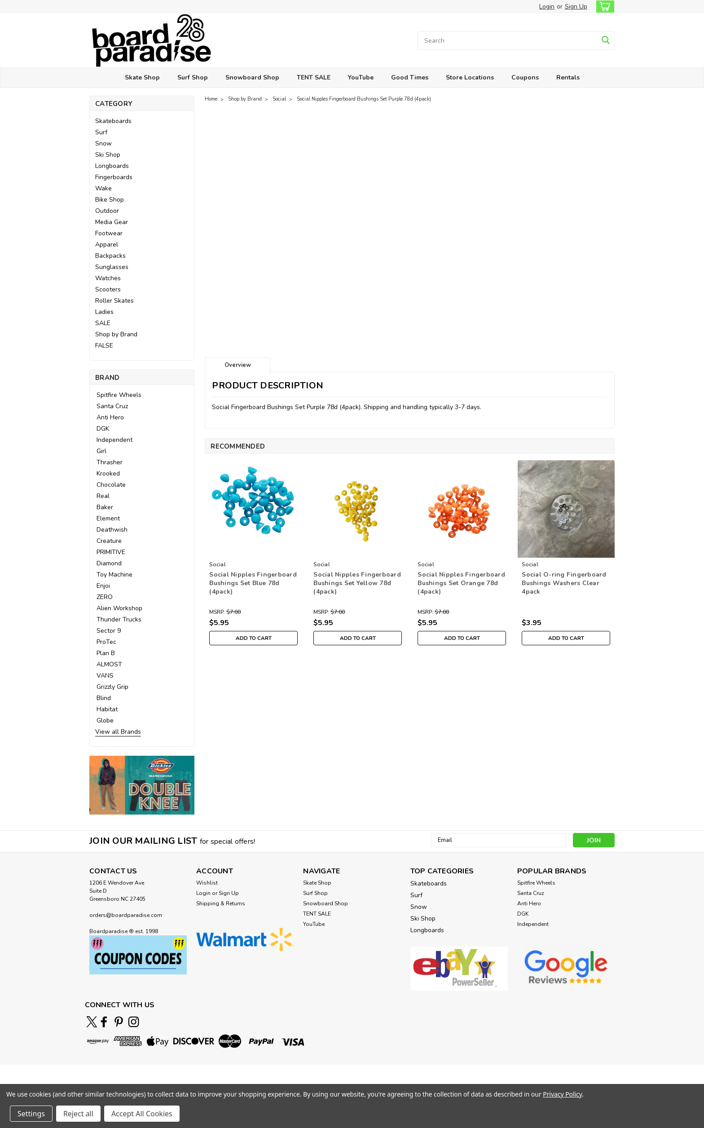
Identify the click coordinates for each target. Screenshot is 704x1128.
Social (279, 99)
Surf (101, 132)
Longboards (112, 166)
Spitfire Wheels (119, 395)
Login (546, 6)
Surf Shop (192, 77)
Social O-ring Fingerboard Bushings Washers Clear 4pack (564, 583)
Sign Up (576, 6)
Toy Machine (114, 574)
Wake (103, 188)
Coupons (525, 77)
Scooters (108, 289)
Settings (31, 1114)
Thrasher (110, 462)
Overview (237, 365)
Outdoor (107, 211)
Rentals (568, 77)
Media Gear (111, 222)
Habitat (107, 709)
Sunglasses (111, 267)
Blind (104, 698)
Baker (105, 507)
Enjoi (103, 586)
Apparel (106, 244)
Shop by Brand (116, 334)
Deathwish (112, 529)
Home (211, 99)
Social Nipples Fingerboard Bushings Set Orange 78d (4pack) (461, 583)
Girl (101, 451)
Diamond (109, 563)
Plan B (106, 653)
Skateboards (113, 121)
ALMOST (109, 664)
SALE (102, 323)
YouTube (361, 77)
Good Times (409, 77)
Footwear (109, 233)
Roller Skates (114, 300)
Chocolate (111, 484)
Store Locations (470, 77)
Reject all (78, 1114)
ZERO (105, 597)
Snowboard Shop (252, 77)
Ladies (104, 312)
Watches (108, 278)
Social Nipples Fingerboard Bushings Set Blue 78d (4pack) (253, 583)
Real (103, 496)
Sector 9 (109, 630)
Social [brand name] (217, 564)
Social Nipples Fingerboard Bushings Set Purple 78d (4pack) (364, 99)
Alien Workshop (119, 608)
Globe (105, 720)
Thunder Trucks (119, 619)
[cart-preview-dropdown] (603, 6)
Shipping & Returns (220, 903)
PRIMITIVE (111, 552)
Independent (114, 440)
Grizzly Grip (112, 687)
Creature (109, 541)
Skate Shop (142, 77)
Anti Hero (110, 417)
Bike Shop (109, 199)
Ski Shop (107, 154)
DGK (103, 428)
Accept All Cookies (141, 1114)
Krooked (108, 473)
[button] (141, 785)
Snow (103, 143)
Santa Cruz (112, 406)
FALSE (104, 345)
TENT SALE (313, 77)
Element (108, 518)
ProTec (106, 642)
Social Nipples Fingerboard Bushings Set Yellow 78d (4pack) (357, 583)
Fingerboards (113, 177)
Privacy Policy (562, 1094)
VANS (105, 675)
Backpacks (110, 255)
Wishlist (207, 882)
